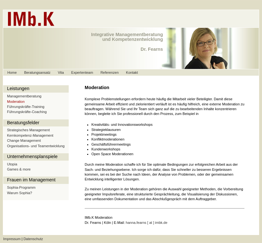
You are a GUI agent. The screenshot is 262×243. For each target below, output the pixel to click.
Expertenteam (82, 72)
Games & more (19, 169)
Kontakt (132, 72)
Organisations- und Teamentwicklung (36, 146)
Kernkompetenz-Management (30, 135)
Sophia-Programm (21, 187)
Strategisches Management (28, 130)
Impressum (11, 239)
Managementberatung (24, 96)
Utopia (12, 164)
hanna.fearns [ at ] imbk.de (146, 222)
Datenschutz (33, 239)
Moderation (16, 101)
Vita (61, 72)
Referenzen (109, 72)
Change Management (24, 140)
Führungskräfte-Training (25, 107)
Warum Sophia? (19, 193)
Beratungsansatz (37, 72)
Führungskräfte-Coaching (27, 112)
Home (12, 72)
